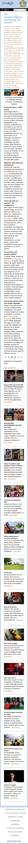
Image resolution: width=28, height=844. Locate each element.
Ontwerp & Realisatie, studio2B (14, 841)
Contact (22, 813)
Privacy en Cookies (16, 832)
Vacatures (16, 824)
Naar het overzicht (10, 368)
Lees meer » (8, 402)
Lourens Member (12, 813)
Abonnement (10, 809)
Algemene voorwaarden (16, 828)
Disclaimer (15, 835)
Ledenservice (20, 809)
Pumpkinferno (8, 218)
